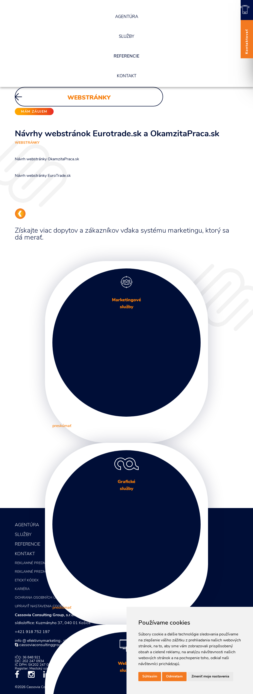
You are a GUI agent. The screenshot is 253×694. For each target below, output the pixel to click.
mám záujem (34, 112)
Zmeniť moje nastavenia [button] (210, 676)
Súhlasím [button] (149, 676)
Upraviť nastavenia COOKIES (41, 606)
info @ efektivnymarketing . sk (41, 641)
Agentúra (126, 17)
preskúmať (61, 426)
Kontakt (126, 76)
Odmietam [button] (174, 676)
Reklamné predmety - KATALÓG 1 (44, 563)
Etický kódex (27, 580)
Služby (126, 37)
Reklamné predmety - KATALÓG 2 (44, 572)
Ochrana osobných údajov (41, 598)
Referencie (126, 56)
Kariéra (22, 589)
